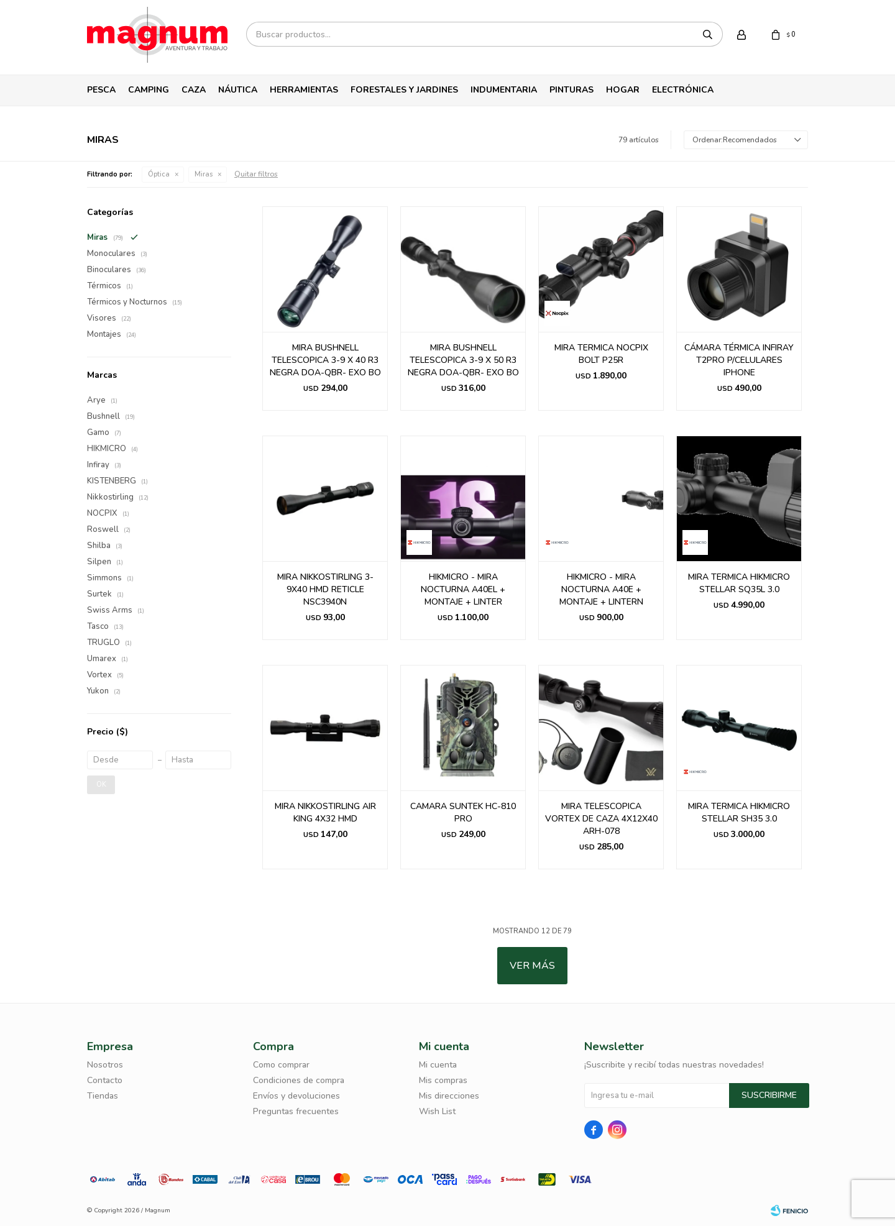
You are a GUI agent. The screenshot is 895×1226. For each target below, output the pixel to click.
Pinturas (571, 90)
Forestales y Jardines (404, 90)
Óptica (159, 174)
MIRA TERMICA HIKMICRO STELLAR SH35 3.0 (739, 812)
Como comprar (281, 1065)
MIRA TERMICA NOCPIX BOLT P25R (601, 354)
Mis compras (443, 1080)
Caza (193, 90)
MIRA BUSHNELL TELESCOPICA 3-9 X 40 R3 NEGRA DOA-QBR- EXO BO (325, 360)
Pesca (101, 90)
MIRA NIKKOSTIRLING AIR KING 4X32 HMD (325, 812)
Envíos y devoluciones (296, 1096)
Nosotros (105, 1065)
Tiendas (102, 1096)
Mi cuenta (438, 1065)
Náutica (237, 90)
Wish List (437, 1111)
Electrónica (683, 90)
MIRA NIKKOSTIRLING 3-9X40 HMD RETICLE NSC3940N (325, 589)
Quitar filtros (256, 174)
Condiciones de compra (298, 1080)
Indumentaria (503, 90)
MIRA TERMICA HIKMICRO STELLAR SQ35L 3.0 (739, 583)
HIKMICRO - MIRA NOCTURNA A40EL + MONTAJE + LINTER (463, 589)
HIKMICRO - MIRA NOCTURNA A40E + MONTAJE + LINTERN (601, 589)
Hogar (623, 90)
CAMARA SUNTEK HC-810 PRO (463, 812)
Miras (204, 174)
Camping (148, 90)
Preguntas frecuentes (296, 1111)
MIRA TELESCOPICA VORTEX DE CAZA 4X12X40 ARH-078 (601, 818)
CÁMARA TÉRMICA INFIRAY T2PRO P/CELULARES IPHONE (739, 360)
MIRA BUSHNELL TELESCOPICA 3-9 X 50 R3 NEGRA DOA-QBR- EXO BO (463, 360)
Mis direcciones (449, 1096)
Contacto (104, 1080)
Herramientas (304, 90)
